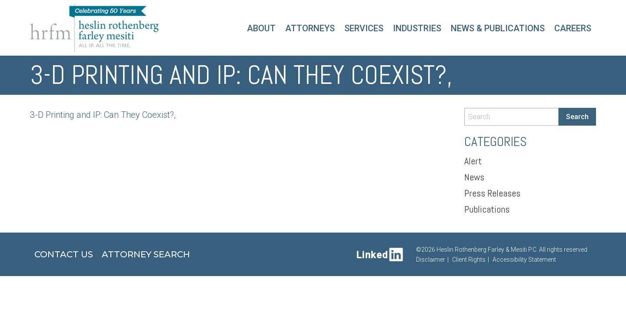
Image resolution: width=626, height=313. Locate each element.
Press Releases (492, 193)
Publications (486, 209)
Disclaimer (430, 259)
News (474, 177)
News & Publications (498, 28)
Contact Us (63, 254)
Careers (572, 28)
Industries (417, 28)
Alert (473, 161)
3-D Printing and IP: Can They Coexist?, (103, 115)
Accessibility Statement (524, 259)
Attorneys (310, 28)
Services (363, 28)
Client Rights (469, 259)
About (261, 28)
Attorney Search (146, 254)
